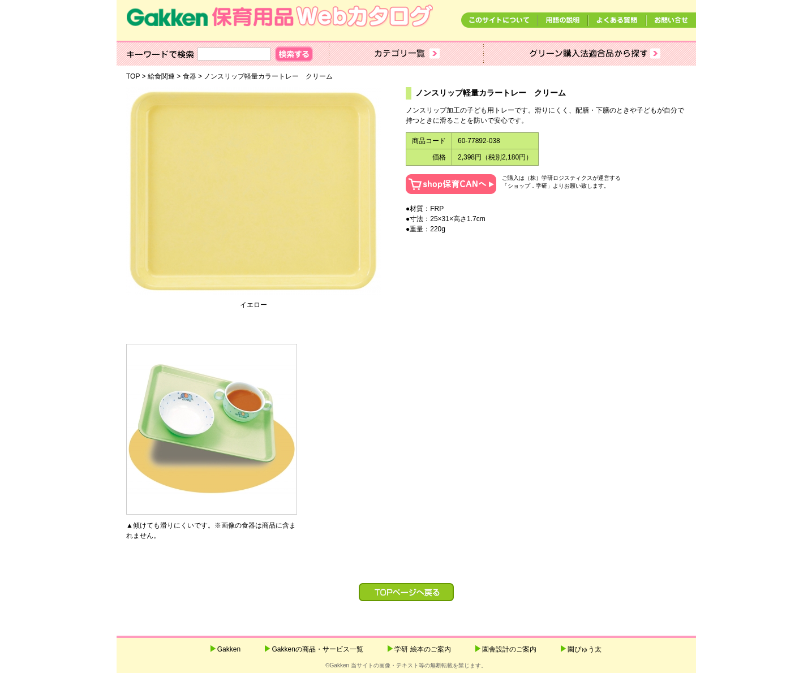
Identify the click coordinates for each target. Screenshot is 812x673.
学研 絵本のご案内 (422, 649)
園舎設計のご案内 (509, 649)
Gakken (228, 649)
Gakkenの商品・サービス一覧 (317, 649)
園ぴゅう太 (585, 649)
